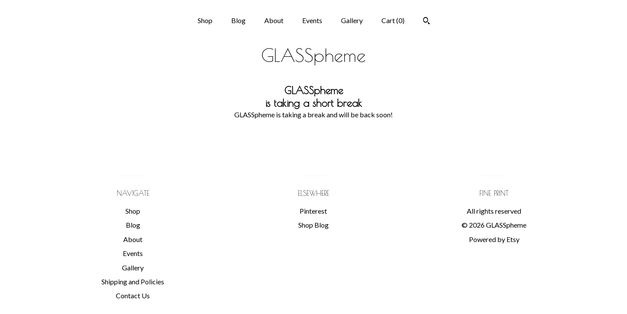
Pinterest (313, 211)
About (273, 20)
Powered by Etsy (494, 239)
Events (312, 20)
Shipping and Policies (132, 281)
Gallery (352, 20)
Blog (238, 20)
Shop (205, 20)
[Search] (426, 22)
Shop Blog (313, 225)
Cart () (393, 20)
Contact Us (133, 295)
